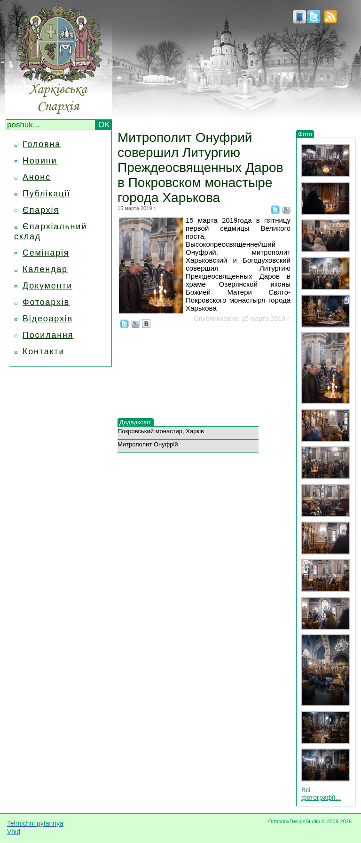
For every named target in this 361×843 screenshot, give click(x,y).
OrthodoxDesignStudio (294, 821)
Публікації (47, 193)
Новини (40, 160)
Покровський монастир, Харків (161, 431)
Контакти (43, 351)
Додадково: (135, 422)
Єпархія (41, 210)
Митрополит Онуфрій (148, 444)
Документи (47, 285)
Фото (305, 134)
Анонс (37, 177)
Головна (42, 144)
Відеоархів (48, 318)
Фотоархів (46, 302)
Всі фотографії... (321, 793)
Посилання (48, 335)
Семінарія (46, 253)
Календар (45, 269)
